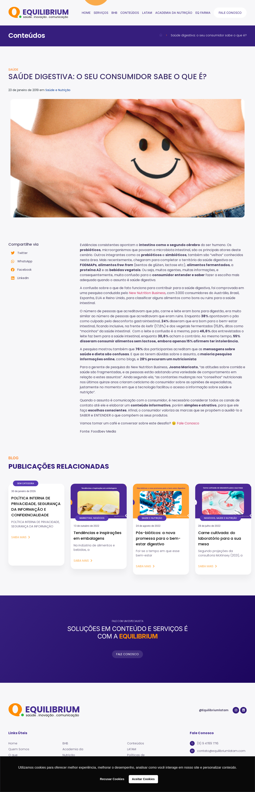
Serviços (101, 12)
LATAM (147, 12)
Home (86, 12)
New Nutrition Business (147, 293)
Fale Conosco (188, 423)
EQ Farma (202, 12)
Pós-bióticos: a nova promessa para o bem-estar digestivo (158, 538)
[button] (44, 253)
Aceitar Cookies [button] (143, 779)
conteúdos (129, 12)
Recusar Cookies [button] (112, 779)
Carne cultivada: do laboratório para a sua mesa (219, 538)
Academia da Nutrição (173, 12)
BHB (114, 12)
